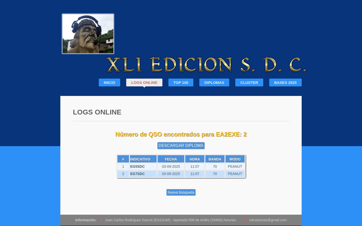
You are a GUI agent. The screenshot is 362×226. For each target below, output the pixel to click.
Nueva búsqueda (181, 192)
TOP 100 (181, 82)
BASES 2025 (285, 82)
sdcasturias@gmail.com (268, 220)
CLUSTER (249, 82)
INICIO (109, 82)
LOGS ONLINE (144, 82)
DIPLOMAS (214, 82)
